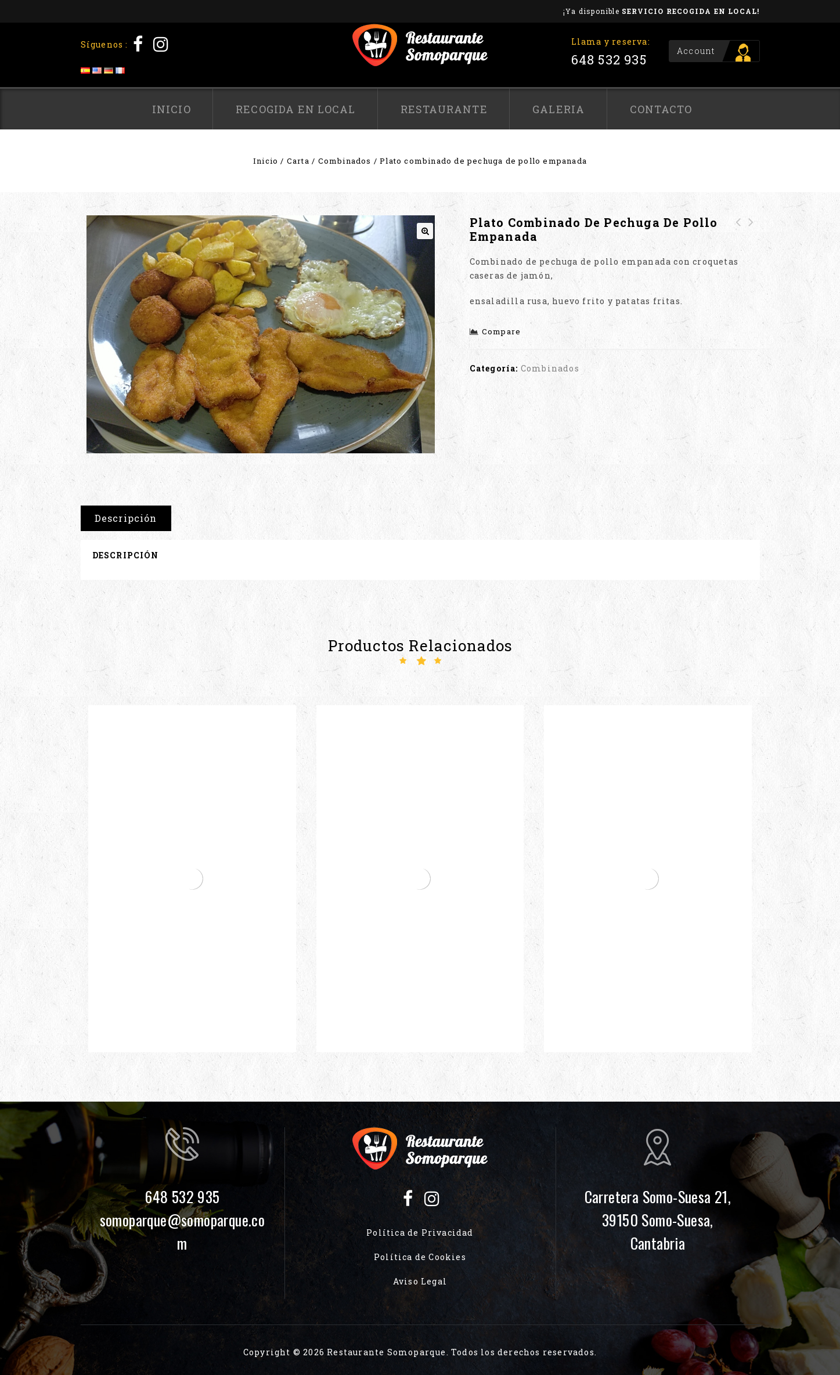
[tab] (130, 518)
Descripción (126, 518)
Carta (298, 161)
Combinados (345, 161)
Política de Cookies (420, 1256)
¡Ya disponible (661, 11)
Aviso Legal (420, 1281)
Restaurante (444, 109)
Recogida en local (295, 109)
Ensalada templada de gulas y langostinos (738, 243)
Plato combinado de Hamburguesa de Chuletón (751, 243)
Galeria (558, 109)
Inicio (171, 109)
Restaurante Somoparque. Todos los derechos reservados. (462, 1352)
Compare (501, 331)
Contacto (661, 109)
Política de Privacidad (419, 1232)
